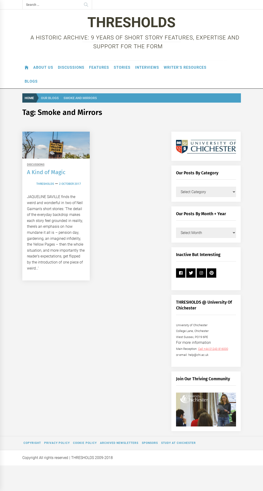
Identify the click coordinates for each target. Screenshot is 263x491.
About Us (43, 67)
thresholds (45, 183)
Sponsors (150, 443)
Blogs (31, 81)
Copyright (32, 443)
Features (99, 67)
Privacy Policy (57, 443)
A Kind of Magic (46, 172)
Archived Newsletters (119, 443)
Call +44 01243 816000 (213, 349)
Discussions (71, 67)
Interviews (147, 67)
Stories (122, 67)
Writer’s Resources (185, 67)
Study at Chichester (178, 443)
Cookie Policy (85, 443)
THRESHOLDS (131, 22)
